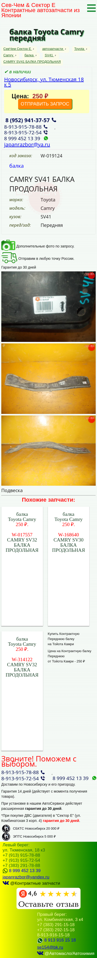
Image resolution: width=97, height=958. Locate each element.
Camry (8, 55)
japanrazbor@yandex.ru (26, 877)
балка (29, 55)
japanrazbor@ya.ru (27, 144)
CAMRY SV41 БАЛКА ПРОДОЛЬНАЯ (32, 62)
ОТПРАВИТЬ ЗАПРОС (45, 104)
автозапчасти (53, 49)
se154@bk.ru (50, 947)
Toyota (79, 49)
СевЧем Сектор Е (17, 49)
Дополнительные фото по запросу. (37, 246)
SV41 (49, 55)
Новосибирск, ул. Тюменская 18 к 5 (44, 82)
